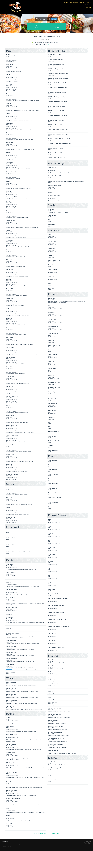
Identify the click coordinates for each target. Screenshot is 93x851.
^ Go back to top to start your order (46, 833)
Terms (9, 846)
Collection (56, 26)
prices (49, 44)
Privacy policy (4, 846)
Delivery (36, 26)
